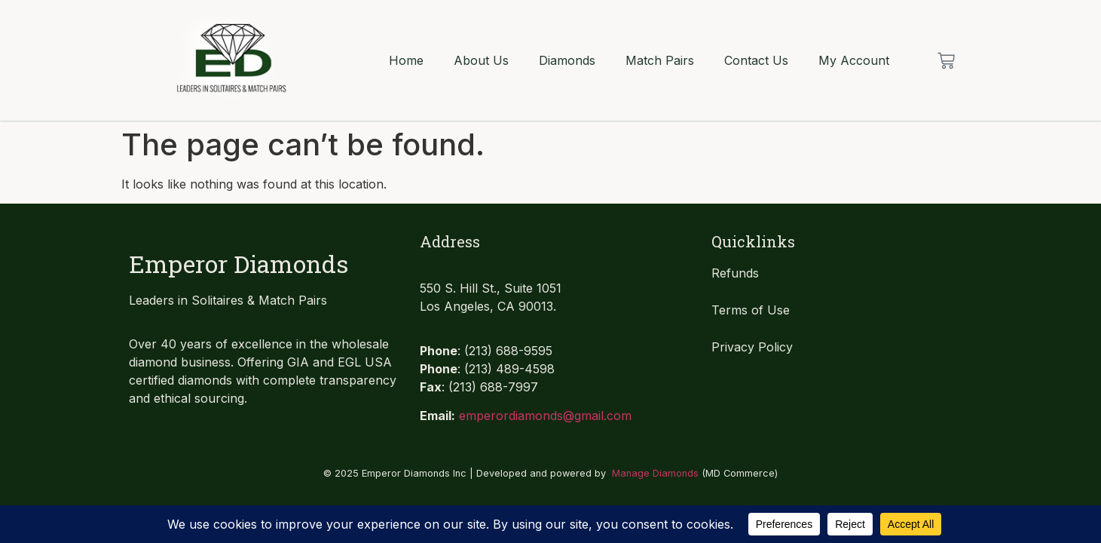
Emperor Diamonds (238, 263)
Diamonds (567, 60)
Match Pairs (659, 60)
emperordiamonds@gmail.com (545, 415)
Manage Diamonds (655, 473)
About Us (481, 60)
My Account (853, 60)
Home (406, 60)
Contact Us (756, 60)
